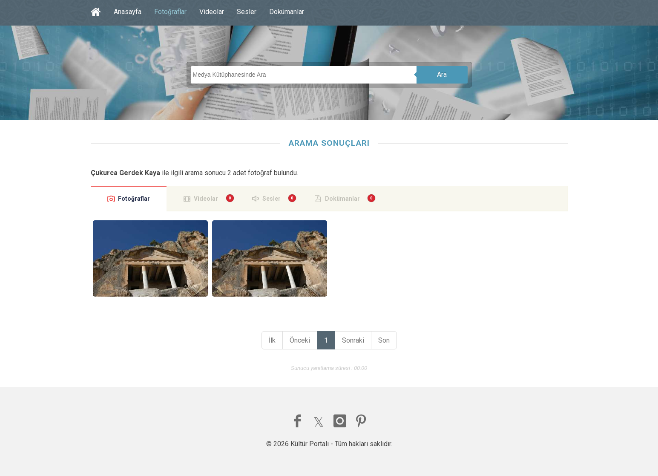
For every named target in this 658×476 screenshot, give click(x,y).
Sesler (246, 12)
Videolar (211, 12)
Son (384, 340)
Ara (442, 74)
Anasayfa (127, 12)
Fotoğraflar (170, 12)
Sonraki (353, 340)
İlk (272, 340)
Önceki (300, 340)
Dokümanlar (286, 12)
